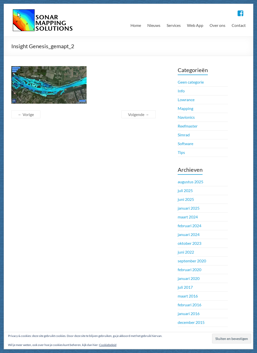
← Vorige (26, 114)
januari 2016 (189, 313)
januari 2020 (189, 278)
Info (181, 90)
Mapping (185, 108)
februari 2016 (189, 304)
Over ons (217, 25)
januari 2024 (189, 234)
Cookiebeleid (107, 345)
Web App (195, 25)
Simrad (184, 134)
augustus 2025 (190, 181)
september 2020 (192, 260)
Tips (181, 152)
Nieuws (153, 25)
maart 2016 (188, 295)
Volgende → (138, 114)
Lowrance (186, 99)
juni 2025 (186, 199)
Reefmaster (188, 126)
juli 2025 (185, 190)
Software (185, 143)
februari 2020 (189, 269)
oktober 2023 (189, 243)
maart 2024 (188, 216)
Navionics (186, 117)
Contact (239, 25)
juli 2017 (185, 287)
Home (136, 25)
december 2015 (191, 322)
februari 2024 (189, 225)
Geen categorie (191, 82)
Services (174, 25)
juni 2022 (186, 252)
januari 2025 (189, 208)
